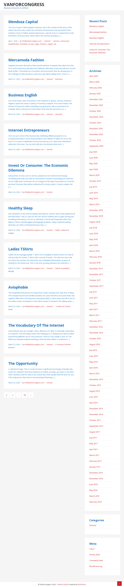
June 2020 (93, 157)
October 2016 (95, 338)
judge (37, 44)
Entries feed (94, 554)
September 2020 (96, 146)
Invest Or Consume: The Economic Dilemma (38, 168)
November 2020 (96, 134)
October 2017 (95, 280)
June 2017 (93, 297)
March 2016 (94, 373)
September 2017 (96, 286)
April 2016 (93, 367)
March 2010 (94, 496)
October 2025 (95, 111)
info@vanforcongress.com (32, 41)
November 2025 (96, 105)
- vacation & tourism (62, 306)
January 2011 (95, 467)
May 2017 (93, 303)
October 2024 (95, 122)
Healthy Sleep (20, 208)
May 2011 (93, 443)
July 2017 (93, 292)
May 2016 (93, 362)
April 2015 (93, 402)
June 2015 (93, 397)
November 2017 (96, 274)
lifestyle (11, 271)
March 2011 (94, 455)
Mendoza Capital (23, 21)
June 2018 (93, 233)
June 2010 (93, 484)
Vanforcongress (24, 4)
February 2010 (95, 502)
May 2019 (93, 198)
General (47, 41)
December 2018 (96, 210)
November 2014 (96, 414)
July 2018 (93, 227)
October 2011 (95, 420)
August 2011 (94, 432)
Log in (92, 549)
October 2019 (95, 181)
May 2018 (93, 239)
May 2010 (93, 490)
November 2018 (96, 216)
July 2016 (93, 350)
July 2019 (93, 187)
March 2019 (94, 204)
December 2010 (96, 472)
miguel (50, 44)
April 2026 (93, 76)
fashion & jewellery (62, 268)
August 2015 (94, 391)
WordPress (82, 584)
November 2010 (96, 478)
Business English (22, 95)
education (58, 114)
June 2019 (93, 192)
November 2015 (96, 379)
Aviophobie (18, 287)
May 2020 (93, 163)
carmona (56, 41)
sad (54, 44)
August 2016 (94, 344)
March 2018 (94, 251)
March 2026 (94, 82)
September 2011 (96, 426)
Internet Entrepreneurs (28, 130)
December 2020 (96, 128)
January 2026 (95, 93)
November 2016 (96, 332)
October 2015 (95, 385)
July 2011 (93, 437)
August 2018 (94, 222)
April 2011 (93, 449)
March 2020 (94, 175)
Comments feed (96, 560)
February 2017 (95, 321)
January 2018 (95, 262)
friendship (23, 44)
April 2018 (93, 245)
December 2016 (96, 327)
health (57, 230)
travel (10, 309)
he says (31, 44)
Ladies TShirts (20, 248)
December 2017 (96, 268)
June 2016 (93, 356)
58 (26, 395)
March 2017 (94, 315)
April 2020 (93, 169)
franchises (59, 79)
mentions (43, 44)
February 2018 (95, 257)
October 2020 (95, 140)
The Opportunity (23, 363)
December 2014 (96, 408)
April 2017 (93, 309)
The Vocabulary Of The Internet (36, 325)
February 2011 (95, 461)
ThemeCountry (62, 584)
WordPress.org (95, 566)
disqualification (13, 44)
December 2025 (96, 99)
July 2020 (93, 152)
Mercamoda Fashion (26, 59)
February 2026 (95, 87)
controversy (64, 41)
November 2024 (96, 117)
